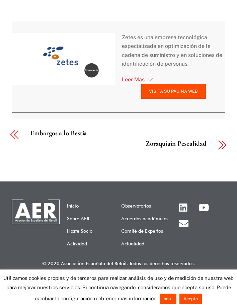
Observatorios (136, 206)
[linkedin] (185, 207)
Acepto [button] (190, 298)
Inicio (73, 206)
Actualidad (132, 243)
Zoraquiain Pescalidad (176, 143)
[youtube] (205, 207)
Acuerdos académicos (144, 218)
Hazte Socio (79, 231)
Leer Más (133, 79)
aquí (168, 298)
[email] (185, 223)
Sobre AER (78, 218)
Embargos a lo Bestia (58, 133)
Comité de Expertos (142, 231)
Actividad (77, 243)
